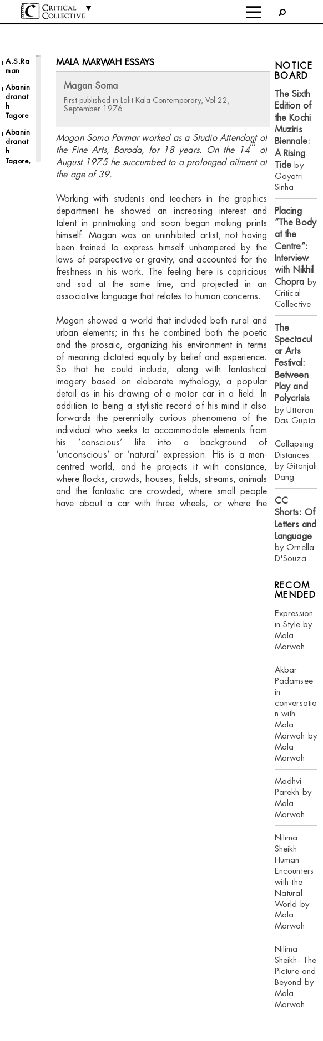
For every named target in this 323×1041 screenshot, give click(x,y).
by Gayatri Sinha (293, 140)
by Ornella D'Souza (296, 529)
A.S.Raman (17, 66)
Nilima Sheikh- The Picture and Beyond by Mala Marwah (296, 976)
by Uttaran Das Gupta (295, 374)
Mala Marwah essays (105, 62)
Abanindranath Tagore (18, 102)
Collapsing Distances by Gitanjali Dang (296, 460)
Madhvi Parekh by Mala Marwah (293, 797)
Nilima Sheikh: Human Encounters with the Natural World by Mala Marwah (294, 881)
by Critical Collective (295, 257)
